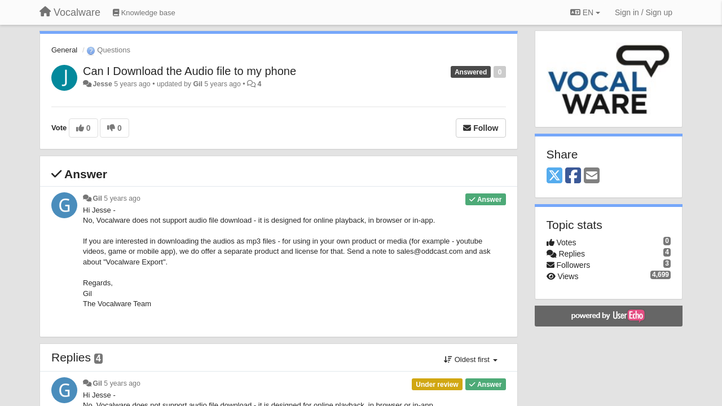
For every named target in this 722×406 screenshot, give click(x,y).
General (64, 50)
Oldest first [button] (470, 359)
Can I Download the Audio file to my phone (189, 71)
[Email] (592, 176)
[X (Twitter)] (554, 176)
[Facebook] (573, 176)
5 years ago (122, 198)
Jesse (102, 84)
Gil (197, 84)
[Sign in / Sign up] (643, 12)
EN (585, 12)
